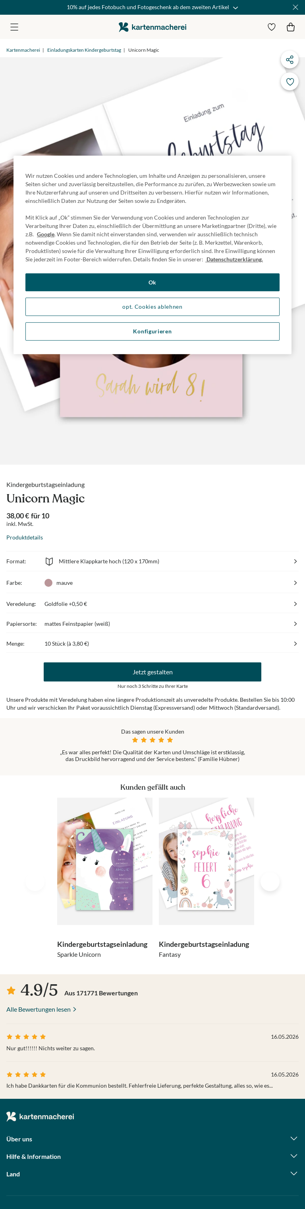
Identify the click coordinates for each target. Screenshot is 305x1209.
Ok (152, 282)
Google (45, 234)
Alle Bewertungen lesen (38, 1009)
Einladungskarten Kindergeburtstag (84, 50)
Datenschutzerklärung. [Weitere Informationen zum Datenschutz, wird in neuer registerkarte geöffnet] (234, 259)
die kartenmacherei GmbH (152, 27)
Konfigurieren (152, 331)
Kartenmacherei (23, 50)
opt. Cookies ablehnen (152, 307)
